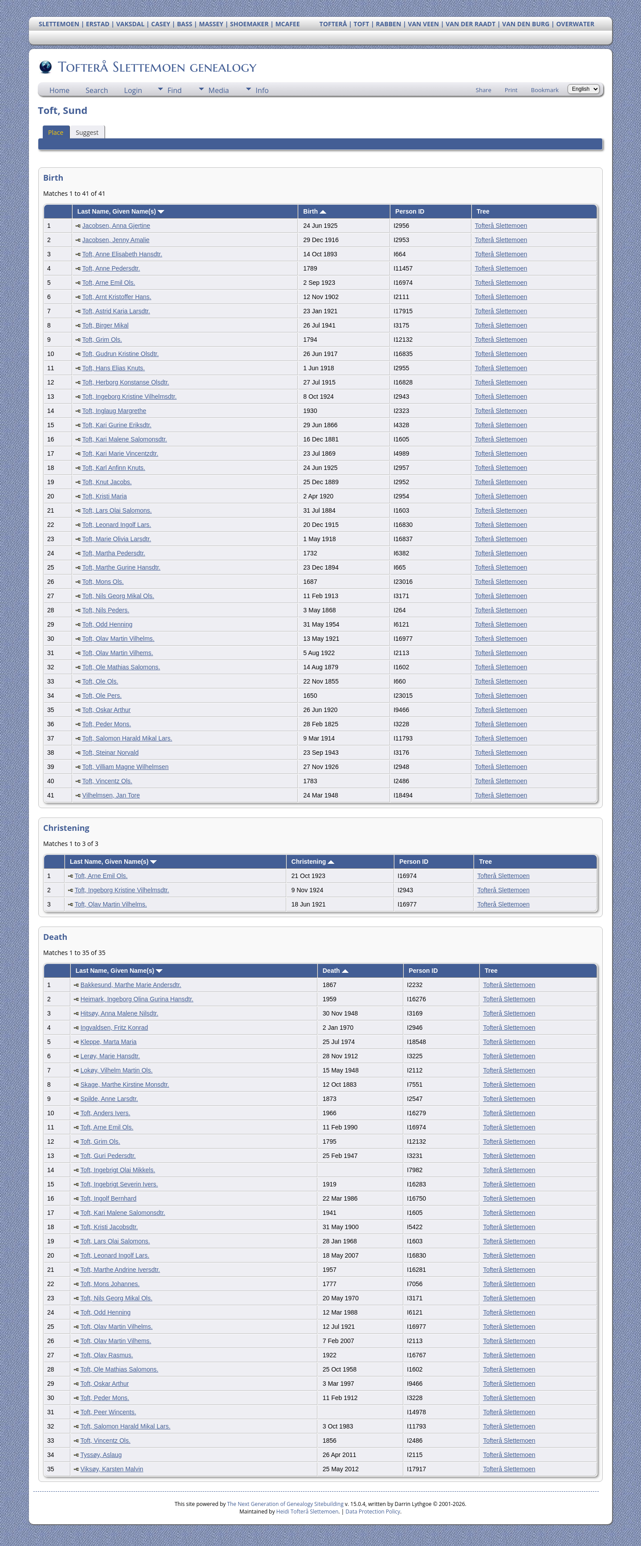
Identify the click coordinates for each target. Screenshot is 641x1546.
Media (218, 90)
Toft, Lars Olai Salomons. (117, 510)
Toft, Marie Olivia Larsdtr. (116, 538)
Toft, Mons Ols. (103, 581)
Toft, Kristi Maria (104, 496)
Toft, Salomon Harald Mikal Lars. (127, 738)
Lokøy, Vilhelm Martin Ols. (117, 1070)
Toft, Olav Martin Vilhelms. (118, 638)
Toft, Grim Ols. (102, 339)
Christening (313, 861)
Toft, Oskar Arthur (106, 709)
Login (133, 90)
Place (55, 132)
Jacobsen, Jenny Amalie (116, 239)
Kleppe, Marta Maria (109, 1041)
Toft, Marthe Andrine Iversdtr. (120, 1269)
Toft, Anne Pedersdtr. (111, 268)
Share (483, 90)
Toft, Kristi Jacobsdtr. (109, 1226)
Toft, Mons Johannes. (110, 1283)
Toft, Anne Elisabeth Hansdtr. (122, 254)
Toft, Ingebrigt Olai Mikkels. (118, 1170)
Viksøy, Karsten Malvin (112, 1469)
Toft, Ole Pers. (102, 695)
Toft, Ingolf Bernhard (109, 1198)
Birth (314, 211)
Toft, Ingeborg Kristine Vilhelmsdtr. (129, 396)
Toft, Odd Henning (107, 624)
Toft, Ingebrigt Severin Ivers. (119, 1184)
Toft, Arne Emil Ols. (108, 282)
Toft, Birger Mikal (105, 325)
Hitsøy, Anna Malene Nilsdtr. (119, 1013)
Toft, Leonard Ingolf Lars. (116, 524)
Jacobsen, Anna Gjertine (116, 225)
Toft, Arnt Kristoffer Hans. (116, 296)
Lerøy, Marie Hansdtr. (110, 1056)
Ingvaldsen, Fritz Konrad (114, 1027)
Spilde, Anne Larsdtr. (109, 1098)
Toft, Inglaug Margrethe (114, 410)
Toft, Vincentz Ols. (107, 781)
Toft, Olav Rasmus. (107, 1355)
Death (336, 970)
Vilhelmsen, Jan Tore (111, 795)
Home (59, 90)
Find (174, 90)
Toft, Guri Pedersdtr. (108, 1155)
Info (262, 90)
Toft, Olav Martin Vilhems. (117, 652)
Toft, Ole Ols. (100, 681)
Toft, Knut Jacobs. (107, 482)
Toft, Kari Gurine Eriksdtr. (117, 425)
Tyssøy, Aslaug (101, 1454)
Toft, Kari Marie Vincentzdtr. (120, 453)
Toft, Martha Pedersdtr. (114, 553)
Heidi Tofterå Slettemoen (307, 1511)
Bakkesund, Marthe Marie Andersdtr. (131, 984)
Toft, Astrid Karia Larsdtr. (116, 311)
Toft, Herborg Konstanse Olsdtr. (125, 382)
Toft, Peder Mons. (106, 724)
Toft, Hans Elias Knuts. (113, 368)
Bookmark (545, 90)
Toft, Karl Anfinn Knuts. (114, 467)
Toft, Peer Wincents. (108, 1412)
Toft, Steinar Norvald (110, 752)
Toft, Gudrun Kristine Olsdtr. (120, 353)
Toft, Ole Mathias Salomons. (121, 667)
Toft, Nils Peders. (106, 610)
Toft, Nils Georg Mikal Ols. (118, 595)
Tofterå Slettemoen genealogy (156, 67)
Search (96, 90)
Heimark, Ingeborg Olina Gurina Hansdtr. (137, 999)
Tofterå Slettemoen (501, 225)
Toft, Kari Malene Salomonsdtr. (124, 439)
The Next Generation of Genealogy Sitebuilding (285, 1504)
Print (511, 90)
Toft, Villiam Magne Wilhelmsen (125, 766)
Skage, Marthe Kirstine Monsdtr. (125, 1084)
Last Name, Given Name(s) (121, 211)
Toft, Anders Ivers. (105, 1113)
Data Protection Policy (372, 1511)
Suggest (87, 132)
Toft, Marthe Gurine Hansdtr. (121, 567)
